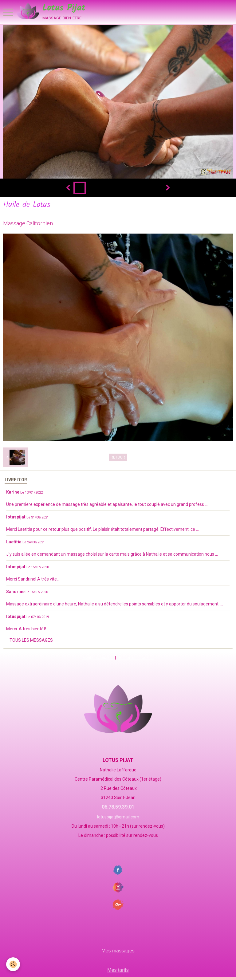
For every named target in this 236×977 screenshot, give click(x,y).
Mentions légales (97, 657)
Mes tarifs (117, 970)
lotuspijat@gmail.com (118, 816)
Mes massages (118, 950)
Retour (118, 457)
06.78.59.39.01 (118, 807)
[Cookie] (13, 964)
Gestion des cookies (135, 657)
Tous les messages (31, 640)
